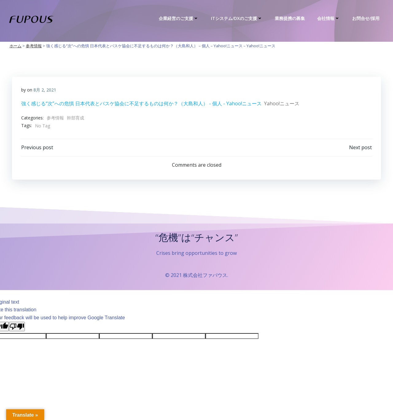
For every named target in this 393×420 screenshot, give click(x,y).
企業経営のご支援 (179, 18)
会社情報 (328, 18)
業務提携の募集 (290, 18)
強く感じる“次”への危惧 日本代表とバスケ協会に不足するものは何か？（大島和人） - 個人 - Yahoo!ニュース (141, 103)
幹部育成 (75, 118)
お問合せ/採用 (365, 18)
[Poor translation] (17, 326)
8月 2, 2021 (44, 90)
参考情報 (55, 118)
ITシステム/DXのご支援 (237, 18)
